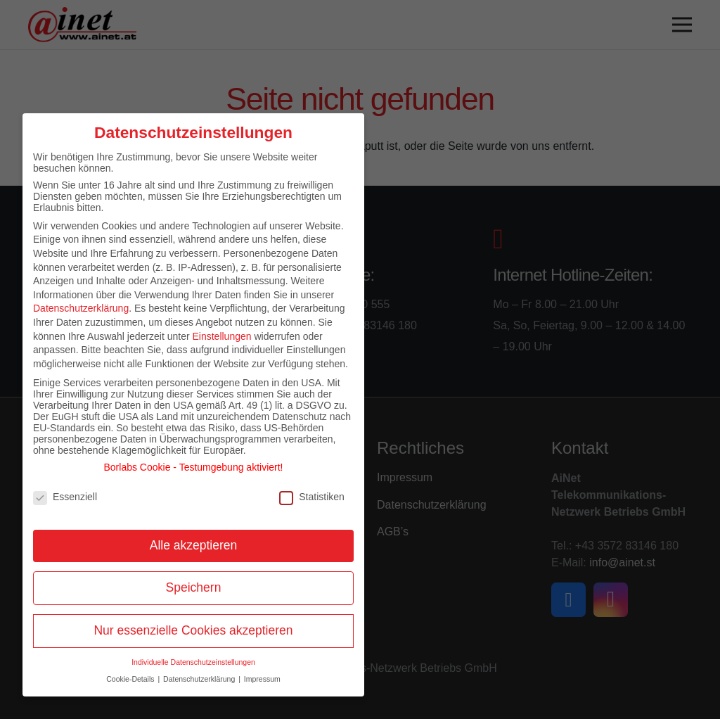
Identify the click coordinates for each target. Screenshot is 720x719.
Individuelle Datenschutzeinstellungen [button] (193, 662)
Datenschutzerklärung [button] (200, 679)
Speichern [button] (193, 587)
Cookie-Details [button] (131, 679)
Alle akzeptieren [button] (194, 545)
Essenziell (65, 496)
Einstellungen (221, 336)
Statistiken (312, 496)
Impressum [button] (262, 679)
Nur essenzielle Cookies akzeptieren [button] (193, 630)
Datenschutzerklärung (81, 308)
